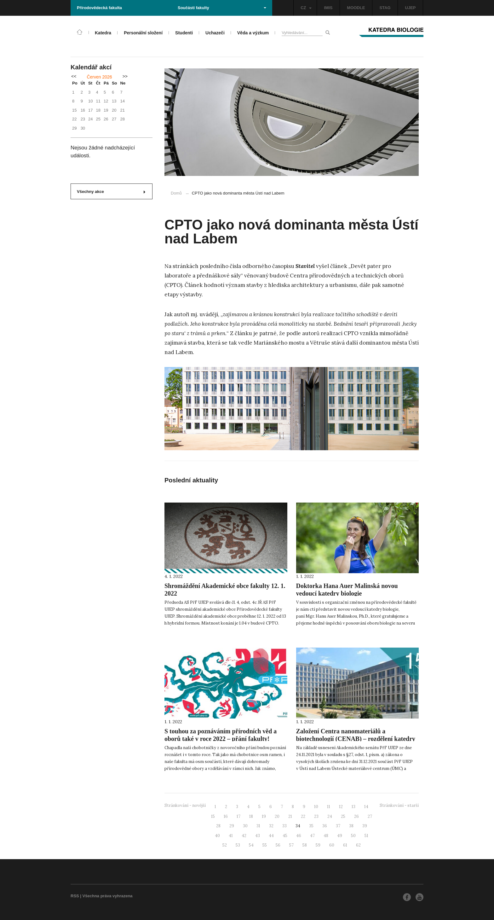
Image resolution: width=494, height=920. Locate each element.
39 (364, 826)
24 (329, 816)
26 (356, 816)
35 (311, 826)
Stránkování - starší (399, 805)
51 (366, 835)
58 (304, 845)
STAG (384, 7)
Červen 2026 (99, 76)
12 (341, 806)
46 (298, 835)
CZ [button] (306, 7)
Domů (176, 193)
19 (264, 816)
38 (351, 826)
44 (271, 835)
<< (73, 76)
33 (284, 826)
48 (326, 835)
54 (251, 845)
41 (231, 835)
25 (343, 816)
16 (226, 816)
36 (324, 826)
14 (366, 806)
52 (224, 845)
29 (231, 826)
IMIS (328, 7)
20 (277, 816)
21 (290, 816)
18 (251, 816)
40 (217, 835)
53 (238, 845)
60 (331, 845)
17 (238, 816)
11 (328, 806)
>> (125, 76)
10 (316, 806)
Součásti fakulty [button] (222, 7)
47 (312, 835)
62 (358, 845)
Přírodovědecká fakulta (99, 7)
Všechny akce (111, 191)
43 (257, 835)
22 (303, 816)
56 (278, 845)
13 (353, 806)
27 (370, 816)
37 (338, 826)
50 (353, 835)
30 (245, 826)
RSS (75, 896)
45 (285, 835)
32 (271, 826)
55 (264, 845)
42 (244, 835)
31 (258, 826)
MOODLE (356, 7)
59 (318, 845)
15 (213, 816)
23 (316, 816)
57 (291, 845)
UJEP (410, 7)
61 (345, 845)
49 (339, 835)
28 (218, 826)
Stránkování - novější (185, 805)
